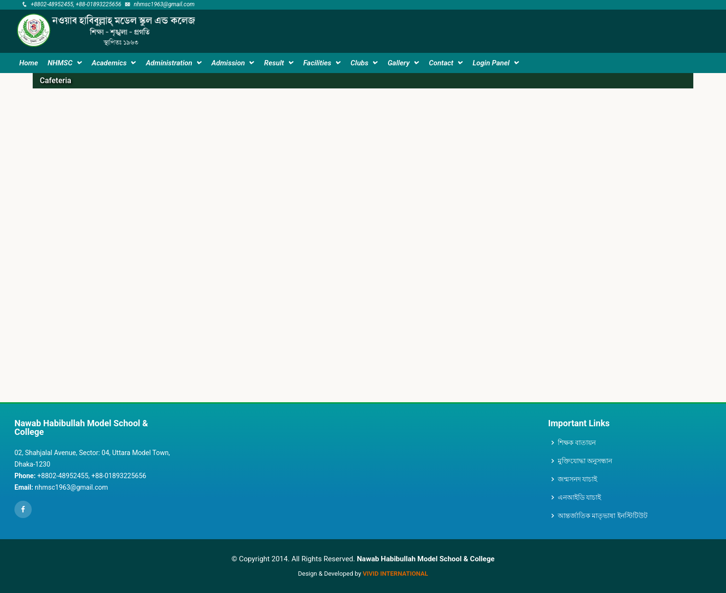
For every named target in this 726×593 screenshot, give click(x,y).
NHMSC (60, 63)
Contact (441, 63)
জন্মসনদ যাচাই (577, 479)
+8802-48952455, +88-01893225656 (76, 4)
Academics (109, 63)
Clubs (359, 63)
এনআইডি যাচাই (579, 497)
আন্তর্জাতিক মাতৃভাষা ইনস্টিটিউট (603, 515)
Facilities (317, 63)
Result (274, 63)
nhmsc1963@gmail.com (164, 4)
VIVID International (395, 573)
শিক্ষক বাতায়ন (577, 442)
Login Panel (491, 63)
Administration (169, 63)
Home (28, 63)
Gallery (399, 63)
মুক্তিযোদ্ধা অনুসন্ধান (585, 460)
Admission (228, 63)
